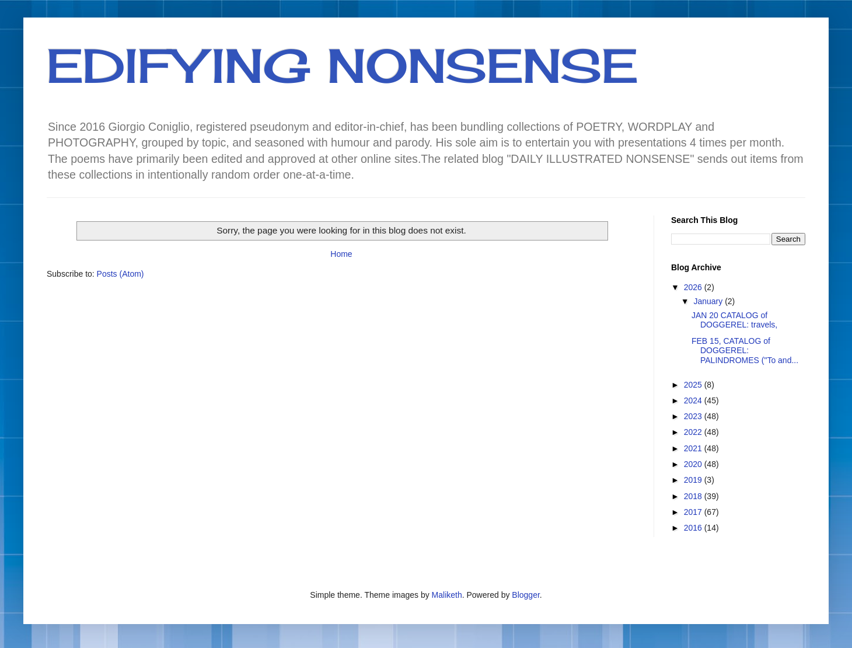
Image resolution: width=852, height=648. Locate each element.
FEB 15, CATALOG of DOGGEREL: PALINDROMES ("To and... (745, 350)
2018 (694, 496)
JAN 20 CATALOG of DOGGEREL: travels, (734, 320)
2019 (694, 480)
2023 (694, 416)
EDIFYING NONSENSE (342, 65)
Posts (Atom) (120, 273)
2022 (694, 432)
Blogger (525, 595)
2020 (694, 464)
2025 (694, 384)
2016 (694, 527)
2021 (694, 448)
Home (341, 254)
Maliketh (447, 595)
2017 (694, 512)
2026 (694, 287)
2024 (694, 400)
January (709, 301)
